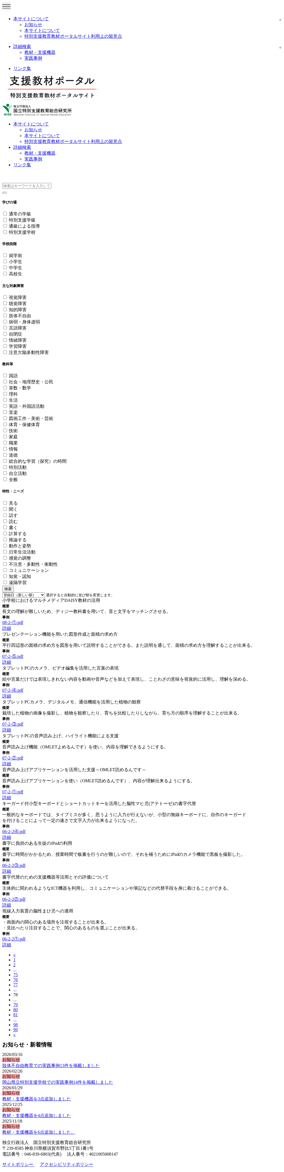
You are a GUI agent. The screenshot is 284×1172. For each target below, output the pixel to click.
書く (13, 527)
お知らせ (33, 24)
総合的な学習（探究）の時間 (38, 461)
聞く (13, 509)
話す (13, 515)
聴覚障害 (18, 303)
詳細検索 (22, 46)
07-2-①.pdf (12, 791)
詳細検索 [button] (22, 147)
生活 (13, 400)
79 (15, 1004)
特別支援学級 (22, 220)
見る (13, 503)
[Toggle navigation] (6, 6)
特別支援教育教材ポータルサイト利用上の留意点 (73, 36)
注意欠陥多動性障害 (29, 352)
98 (15, 1024)
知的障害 (18, 309)
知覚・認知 (20, 576)
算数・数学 (20, 388)
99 (15, 1029)
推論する (18, 539)
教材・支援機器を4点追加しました (36, 1115)
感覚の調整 (20, 558)
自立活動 (18, 473)
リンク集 (22, 68)
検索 (8, 589)
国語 (13, 375)
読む (13, 521)
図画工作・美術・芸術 (31, 418)
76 (15, 979)
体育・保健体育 (24, 424)
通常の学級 (20, 214)
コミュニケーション (29, 570)
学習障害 (18, 346)
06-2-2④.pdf (14, 831)
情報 (13, 449)
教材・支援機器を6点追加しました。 (38, 1132)
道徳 (13, 455)
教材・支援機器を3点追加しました (36, 1098)
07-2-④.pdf (12, 690)
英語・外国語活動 (26, 406)
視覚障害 (18, 297)
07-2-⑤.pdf (12, 656)
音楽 (13, 412)
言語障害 (18, 328)
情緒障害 (18, 340)
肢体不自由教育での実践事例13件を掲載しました (51, 1065)
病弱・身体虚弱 (24, 322)
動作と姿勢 (20, 546)
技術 (13, 430)
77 (15, 984)
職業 (13, 443)
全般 (13, 479)
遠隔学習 (18, 582)
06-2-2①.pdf (14, 939)
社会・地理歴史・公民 (31, 381)
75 (15, 974)
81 (15, 1014)
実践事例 (33, 58)
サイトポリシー (18, 1164)
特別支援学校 (22, 232)
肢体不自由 (20, 315)
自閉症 (15, 334)
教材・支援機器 (39, 52)
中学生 (15, 267)
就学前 (15, 255)
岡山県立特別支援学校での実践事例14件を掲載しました (57, 1082)
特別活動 (18, 467)
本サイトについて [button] (31, 124)
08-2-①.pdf (12, 622)
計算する (18, 533)
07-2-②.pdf (12, 758)
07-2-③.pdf (12, 724)
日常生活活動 (22, 552)
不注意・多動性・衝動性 (33, 564)
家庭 (13, 436)
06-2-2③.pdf (14, 865)
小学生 (15, 261)
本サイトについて (31, 18)
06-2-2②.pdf (14, 899)
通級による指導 (24, 226)
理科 (13, 394)
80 (15, 1009)
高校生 (15, 273)
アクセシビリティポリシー (66, 1164)
